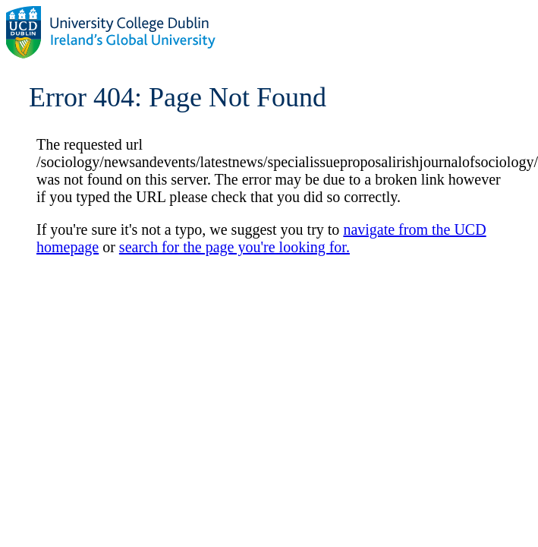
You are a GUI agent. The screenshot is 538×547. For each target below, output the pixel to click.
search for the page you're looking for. (234, 247)
